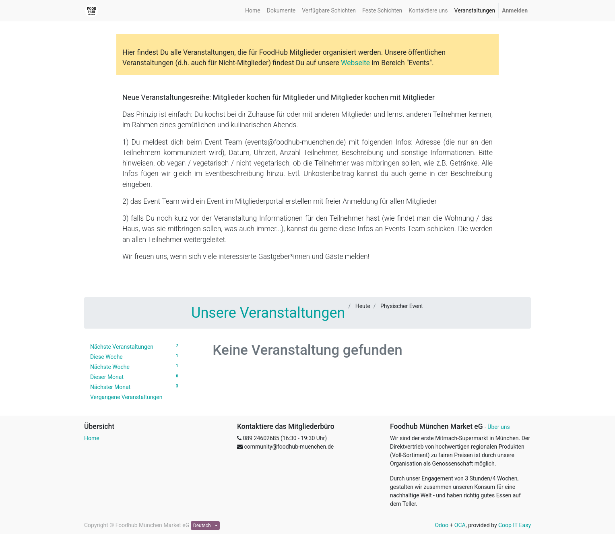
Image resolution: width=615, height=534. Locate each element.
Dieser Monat (135, 376)
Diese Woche (135, 356)
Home (91, 438)
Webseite (355, 63)
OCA (460, 525)
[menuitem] (253, 10)
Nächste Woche (135, 366)
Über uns (498, 427)
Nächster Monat (135, 386)
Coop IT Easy (514, 525)
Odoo (441, 525)
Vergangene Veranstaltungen (126, 397)
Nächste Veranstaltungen (135, 346)
